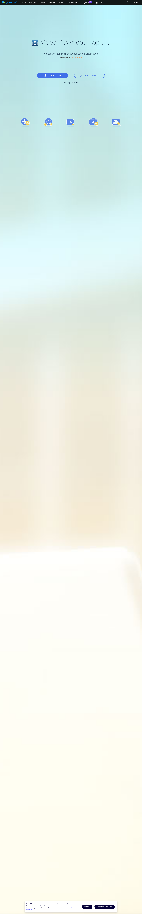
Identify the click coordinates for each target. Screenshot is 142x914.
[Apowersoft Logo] (10, 2)
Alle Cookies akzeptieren (105, 907)
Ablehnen (87, 907)
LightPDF (86, 3)
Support (62, 3)
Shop (43, 3)
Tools (100, 3)
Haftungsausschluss (71, 83)
